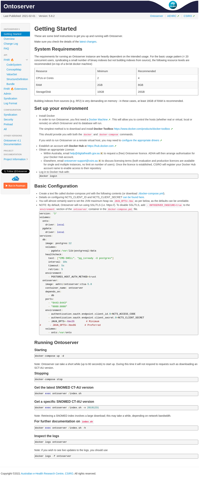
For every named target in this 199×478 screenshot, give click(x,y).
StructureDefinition (17, 79)
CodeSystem (14, 64)
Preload (8, 124)
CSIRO (188, 15)
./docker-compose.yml (150, 193)
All (5, 129)
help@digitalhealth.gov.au (85, 153)
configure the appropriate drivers (140, 140)
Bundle (11, 84)
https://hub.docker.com (100, 145)
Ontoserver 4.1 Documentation (12, 142)
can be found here (133, 197)
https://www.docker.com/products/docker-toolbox (142, 128)
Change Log (11, 43)
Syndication (10, 98)
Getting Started (12, 34)
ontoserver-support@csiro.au (81, 160)
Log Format (10, 103)
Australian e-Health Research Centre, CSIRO (47, 473)
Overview (9, 38)
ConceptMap (14, 69)
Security (8, 119)
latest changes (87, 41)
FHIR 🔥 (16, 59)
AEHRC (171, 15)
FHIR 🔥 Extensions (15, 88)
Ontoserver (156, 15)
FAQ (6, 48)
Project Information (16, 159)
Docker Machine (98, 119)
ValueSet (12, 74)
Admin (7, 93)
